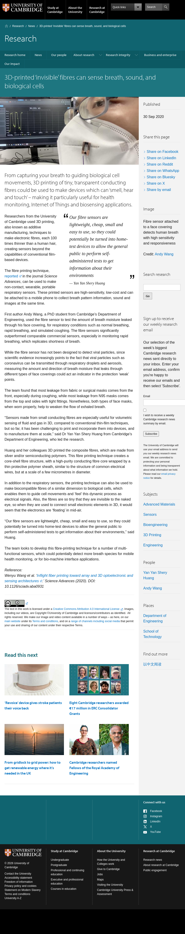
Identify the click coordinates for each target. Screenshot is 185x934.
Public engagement (155, 870)
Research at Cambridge (97, 10)
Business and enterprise (160, 55)
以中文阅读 (152, 664)
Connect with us (154, 802)
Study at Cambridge (55, 10)
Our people (58, 55)
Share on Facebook (162, 152)
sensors (150, 514)
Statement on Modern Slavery (23, 890)
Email (146, 396)
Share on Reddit (160, 164)
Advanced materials (159, 504)
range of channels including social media (95, 621)
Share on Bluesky (161, 177)
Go (148, 296)
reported (11, 276)
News (31, 26)
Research (18, 26)
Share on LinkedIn (161, 158)
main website (12, 621)
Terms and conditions (45, 621)
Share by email (159, 190)
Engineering (153, 545)
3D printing (152, 535)
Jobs (100, 874)
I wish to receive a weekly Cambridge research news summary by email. (159, 419)
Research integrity (118, 55)
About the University (75, 10)
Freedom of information (19, 881)
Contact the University (18, 873)
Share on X (156, 183)
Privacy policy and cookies (21, 886)
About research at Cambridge (161, 865)
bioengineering (155, 525)
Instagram (156, 816)
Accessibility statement (18, 877)
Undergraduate (60, 859)
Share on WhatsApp (163, 171)
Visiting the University (110, 884)
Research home (15, 55)
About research (83, 55)
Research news (152, 859)
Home (6, 26)
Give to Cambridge (108, 869)
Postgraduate (59, 865)
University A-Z (13, 898)
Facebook (156, 811)
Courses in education (63, 888)
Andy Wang (164, 254)
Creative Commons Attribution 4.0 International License (86, 609)
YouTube (155, 832)
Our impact (12, 64)
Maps (100, 879)
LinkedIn (155, 821)
